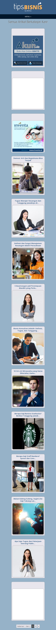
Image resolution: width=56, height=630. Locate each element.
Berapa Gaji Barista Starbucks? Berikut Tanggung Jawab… (28, 414)
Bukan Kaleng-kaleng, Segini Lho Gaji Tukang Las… (28, 500)
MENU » (28, 16)
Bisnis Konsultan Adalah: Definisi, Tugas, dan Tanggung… (28, 329)
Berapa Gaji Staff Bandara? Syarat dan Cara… (28, 457)
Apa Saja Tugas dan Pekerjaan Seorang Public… (28, 542)
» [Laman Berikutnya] (38, 626)
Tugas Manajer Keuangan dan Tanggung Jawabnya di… (28, 202)
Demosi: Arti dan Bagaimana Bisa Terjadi (28, 159)
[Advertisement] (28, 93)
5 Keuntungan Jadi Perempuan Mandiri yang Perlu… (28, 287)
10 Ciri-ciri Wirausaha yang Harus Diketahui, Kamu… (28, 372)
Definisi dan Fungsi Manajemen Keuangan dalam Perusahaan (28, 244)
